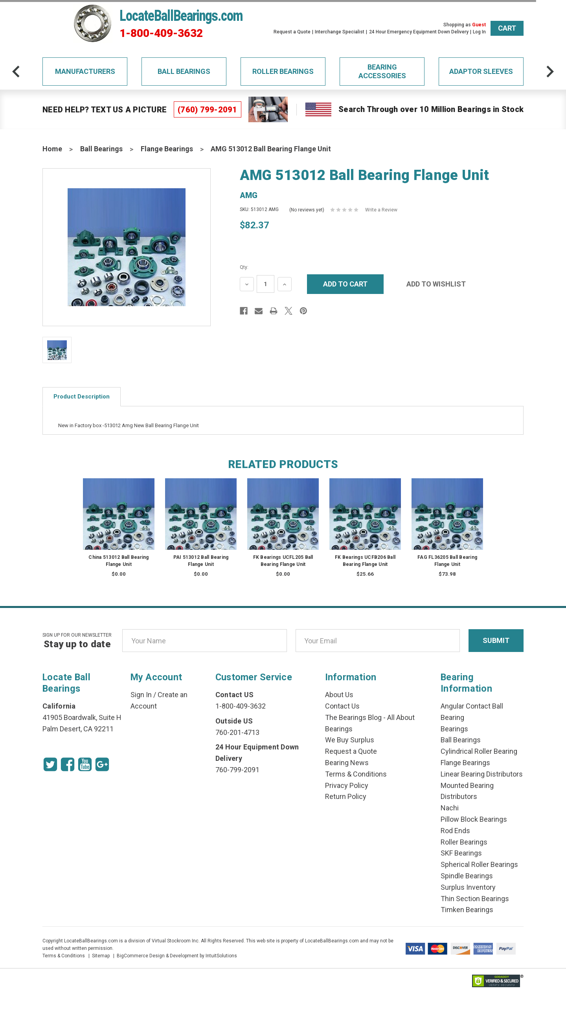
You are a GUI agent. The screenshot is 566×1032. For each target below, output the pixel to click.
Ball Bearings (184, 71)
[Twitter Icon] (50, 764)
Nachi (450, 808)
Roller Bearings (283, 71)
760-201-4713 (237, 732)
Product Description (81, 396)
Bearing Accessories (382, 71)
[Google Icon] (102, 764)
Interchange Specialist (339, 32)
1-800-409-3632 (161, 33)
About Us (339, 694)
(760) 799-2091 (207, 109)
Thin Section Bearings (475, 898)
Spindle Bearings (467, 876)
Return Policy (345, 796)
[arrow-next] (550, 71)
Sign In (141, 694)
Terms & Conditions (356, 774)
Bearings (454, 729)
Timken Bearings (467, 909)
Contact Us (342, 706)
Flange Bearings (167, 149)
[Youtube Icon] (85, 764)
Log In (479, 32)
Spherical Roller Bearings (479, 864)
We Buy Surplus (349, 740)
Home (52, 149)
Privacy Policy (346, 785)
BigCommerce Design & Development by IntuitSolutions (177, 956)
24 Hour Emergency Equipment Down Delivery (419, 32)
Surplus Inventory (468, 887)
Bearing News (347, 762)
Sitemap (101, 956)
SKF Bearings (461, 853)
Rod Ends (455, 830)
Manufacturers (85, 71)
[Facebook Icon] (67, 764)
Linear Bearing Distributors (482, 774)
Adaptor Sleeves (481, 71)
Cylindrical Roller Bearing (479, 751)
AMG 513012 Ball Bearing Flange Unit (271, 149)
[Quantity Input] (265, 284)
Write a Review (381, 210)
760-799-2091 (237, 770)
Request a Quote (292, 32)
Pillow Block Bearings (474, 819)
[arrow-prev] (16, 71)
